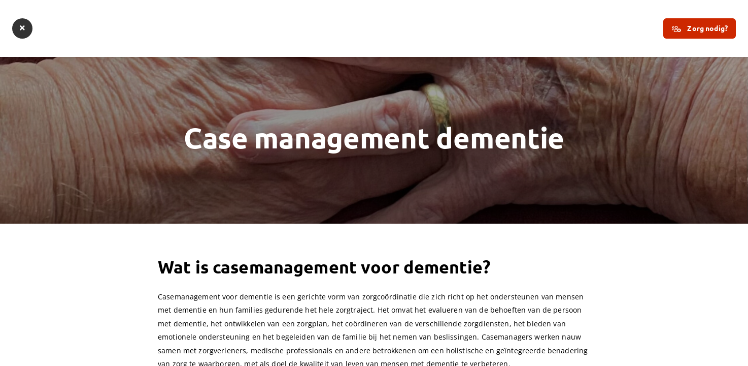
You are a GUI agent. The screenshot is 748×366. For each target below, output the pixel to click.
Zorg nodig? (699, 29)
